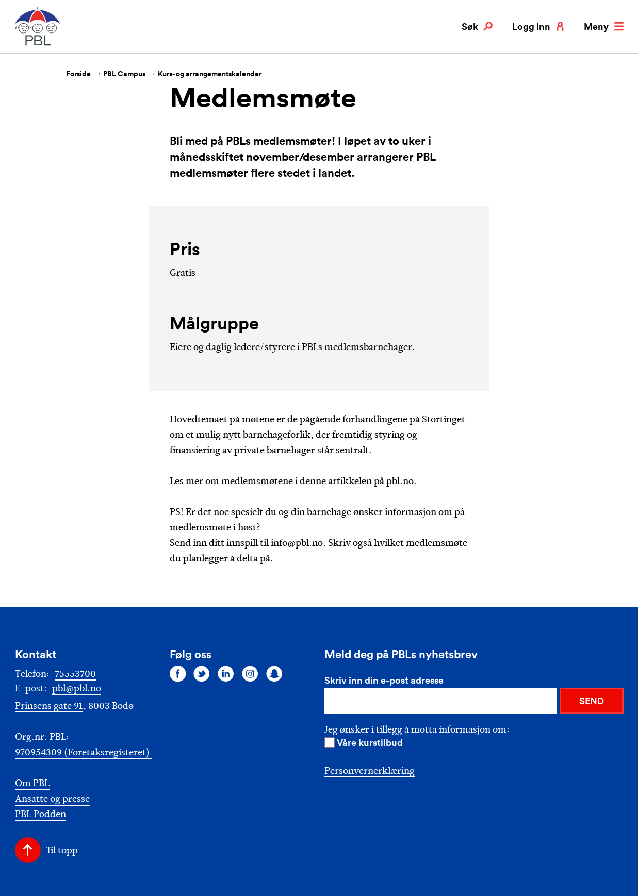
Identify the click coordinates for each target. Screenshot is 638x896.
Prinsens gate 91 (49, 705)
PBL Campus (124, 74)
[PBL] (38, 43)
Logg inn (538, 26)
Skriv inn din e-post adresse (384, 680)
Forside (78, 74)
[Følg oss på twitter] (201, 673)
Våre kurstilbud (370, 742)
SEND (591, 700)
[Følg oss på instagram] (250, 673)
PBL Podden (40, 814)
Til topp (62, 850)
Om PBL (32, 783)
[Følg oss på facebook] (178, 673)
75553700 (75, 673)
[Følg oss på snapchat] (274, 673)
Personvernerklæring (369, 770)
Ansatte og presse (52, 798)
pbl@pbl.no (76, 688)
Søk (477, 26)
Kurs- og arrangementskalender (209, 74)
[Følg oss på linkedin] (226, 673)
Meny (603, 26)
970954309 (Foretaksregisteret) (83, 752)
